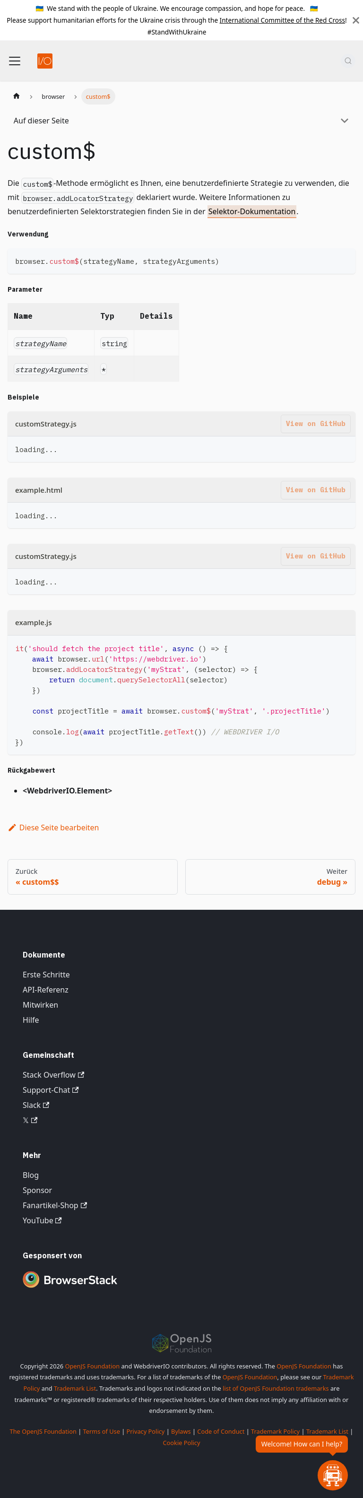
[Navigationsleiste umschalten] (15, 61)
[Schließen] (356, 20)
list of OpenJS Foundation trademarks (275, 1388)
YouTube (42, 1220)
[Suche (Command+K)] (348, 61)
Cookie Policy (181, 1442)
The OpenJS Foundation (43, 1431)
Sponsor (37, 1190)
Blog (31, 1175)
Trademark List (75, 1388)
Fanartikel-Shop (55, 1205)
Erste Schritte (46, 974)
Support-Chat (51, 1090)
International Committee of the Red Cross (283, 20)
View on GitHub (316, 423)
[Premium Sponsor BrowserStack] (70, 1288)
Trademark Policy (275, 1431)
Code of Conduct (220, 1431)
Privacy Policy (146, 1431)
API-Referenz (46, 989)
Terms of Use (101, 1431)
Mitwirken (40, 1005)
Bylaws (181, 1431)
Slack (36, 1105)
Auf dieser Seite (41, 120)
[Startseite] (17, 96)
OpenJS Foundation (92, 1366)
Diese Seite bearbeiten (53, 827)
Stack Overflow (53, 1075)
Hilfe (31, 1020)
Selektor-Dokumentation (252, 211)
